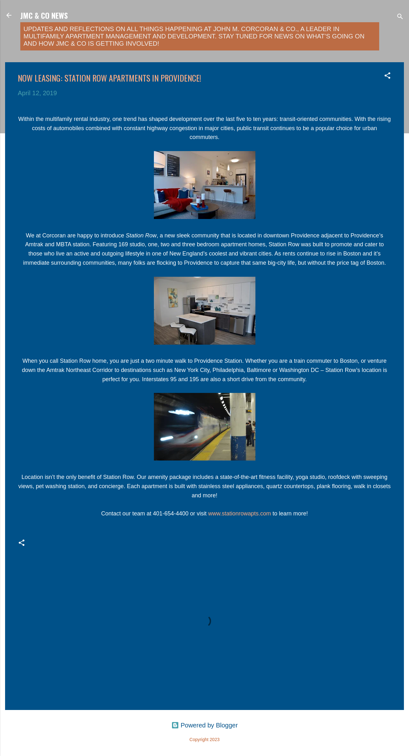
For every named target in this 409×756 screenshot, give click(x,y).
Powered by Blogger (204, 725)
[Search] (400, 17)
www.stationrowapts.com (239, 513)
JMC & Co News (44, 15)
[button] (387, 76)
